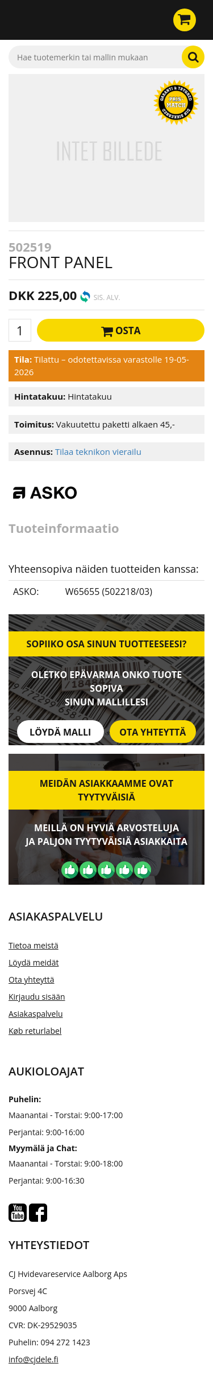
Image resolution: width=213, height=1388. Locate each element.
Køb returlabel (35, 1030)
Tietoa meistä (34, 945)
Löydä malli (60, 732)
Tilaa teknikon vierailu (98, 451)
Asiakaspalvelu (36, 1013)
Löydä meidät (34, 962)
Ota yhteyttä (152, 732)
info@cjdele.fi (34, 1359)
